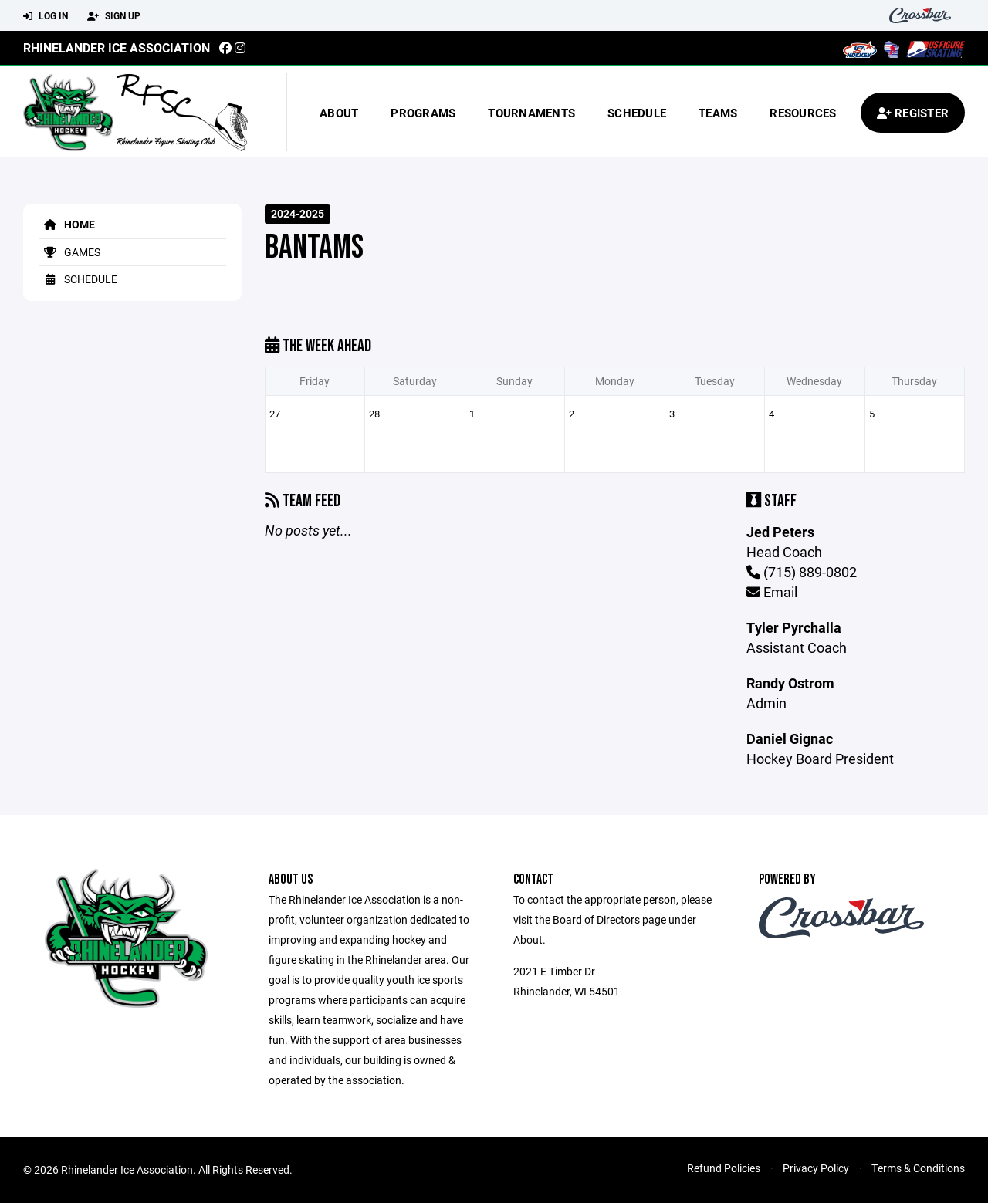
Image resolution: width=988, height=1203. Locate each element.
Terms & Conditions (918, 1168)
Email (771, 592)
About (339, 112)
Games (69, 252)
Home (67, 224)
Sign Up (113, 16)
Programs (423, 112)
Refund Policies (723, 1168)
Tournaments (531, 112)
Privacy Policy (816, 1168)
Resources (803, 112)
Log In (45, 16)
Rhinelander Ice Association (116, 47)
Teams (718, 112)
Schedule (636, 112)
